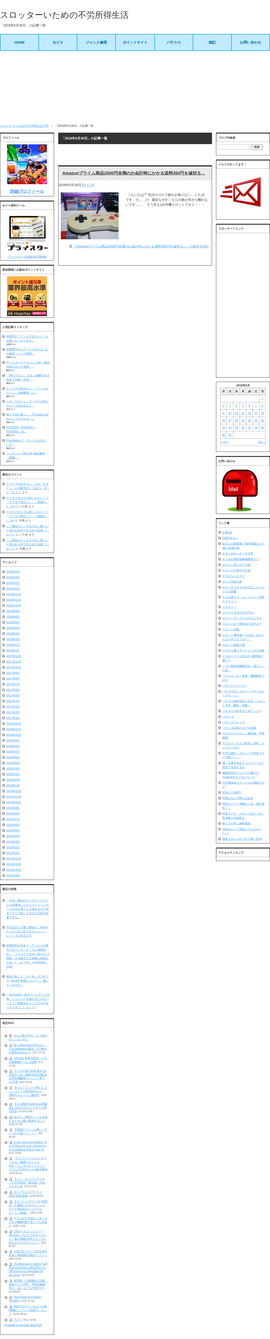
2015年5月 (13, 830)
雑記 (212, 42)
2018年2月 (13, 645)
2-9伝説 (227, 532)
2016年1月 (13, 785)
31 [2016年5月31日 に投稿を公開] (229, 435)
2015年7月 (13, 819)
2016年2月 (13, 780)
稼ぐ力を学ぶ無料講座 (236, 823)
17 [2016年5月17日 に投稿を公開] (229, 420)
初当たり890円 (231, 792)
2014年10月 (13, 869)
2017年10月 (13, 667)
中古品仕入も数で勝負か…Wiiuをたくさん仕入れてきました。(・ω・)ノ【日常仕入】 (27, 931)
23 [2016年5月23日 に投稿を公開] (223, 427)
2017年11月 (13, 661)
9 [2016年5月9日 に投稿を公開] (223, 413)
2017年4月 (13, 701)
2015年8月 (13, 813)
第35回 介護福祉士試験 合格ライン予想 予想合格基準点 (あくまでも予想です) (28, 1284)
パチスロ (174, 42)
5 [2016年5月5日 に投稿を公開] (243, 406)
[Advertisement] (135, 87)
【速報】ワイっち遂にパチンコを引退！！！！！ (28, 1131)
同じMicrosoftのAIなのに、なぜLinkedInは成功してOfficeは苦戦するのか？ (28, 1049)
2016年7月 (13, 751)
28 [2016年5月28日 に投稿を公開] (256, 427)
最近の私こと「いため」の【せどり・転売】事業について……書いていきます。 (27, 981)
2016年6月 (13, 757)
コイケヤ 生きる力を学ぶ (238, 612)
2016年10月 (13, 735)
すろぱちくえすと (233, 576)
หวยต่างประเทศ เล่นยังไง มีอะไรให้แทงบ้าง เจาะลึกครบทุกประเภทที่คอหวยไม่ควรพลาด (28, 1146)
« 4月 (224, 442)
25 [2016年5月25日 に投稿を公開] (236, 427)
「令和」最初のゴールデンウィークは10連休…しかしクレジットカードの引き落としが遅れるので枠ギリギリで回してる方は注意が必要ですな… (27, 909)
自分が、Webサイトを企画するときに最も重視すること (28, 1118)
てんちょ (15, 492)
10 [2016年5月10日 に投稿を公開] (229, 413)
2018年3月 (13, 639)
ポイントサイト (135, 42)
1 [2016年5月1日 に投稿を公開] (262, 398)
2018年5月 (13, 628)
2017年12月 (13, 656)
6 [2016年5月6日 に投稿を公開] (249, 406)
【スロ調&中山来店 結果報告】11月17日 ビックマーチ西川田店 (28, 1107)
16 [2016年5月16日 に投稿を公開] (223, 420)
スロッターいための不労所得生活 (64, 15)
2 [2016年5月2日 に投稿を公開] (223, 406)
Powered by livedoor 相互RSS (23, 1325)
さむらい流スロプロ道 (236, 564)
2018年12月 (13, 594)
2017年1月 (13, 718)
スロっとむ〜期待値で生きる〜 (242, 623)
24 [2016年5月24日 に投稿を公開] (229, 427)
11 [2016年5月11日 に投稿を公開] (236, 413)
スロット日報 (230, 629)
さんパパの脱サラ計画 (236, 570)
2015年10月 (13, 802)
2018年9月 (13, 611)
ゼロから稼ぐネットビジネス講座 (243, 650)
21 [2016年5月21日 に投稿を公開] (256, 420)
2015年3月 (13, 841)
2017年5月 (13, 695)
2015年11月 (13, 796)
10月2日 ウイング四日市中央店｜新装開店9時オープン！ (28, 1253)
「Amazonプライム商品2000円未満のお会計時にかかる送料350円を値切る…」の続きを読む (141, 246)
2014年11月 (13, 864)
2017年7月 (13, 684)
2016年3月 (13, 774)
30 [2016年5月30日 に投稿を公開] (223, 435)
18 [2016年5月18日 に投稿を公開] (236, 420)
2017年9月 (13, 673)
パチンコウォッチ (233, 722)
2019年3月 (13, 577)
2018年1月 (13, 650)
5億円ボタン (230, 538)
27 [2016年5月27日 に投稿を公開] (249, 427)
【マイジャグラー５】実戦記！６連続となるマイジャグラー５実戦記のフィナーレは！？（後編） (28, 1207)
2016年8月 (13, 746)
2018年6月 (13, 622)
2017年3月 (13, 706)
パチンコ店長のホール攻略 (239, 727)
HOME (19, 42)
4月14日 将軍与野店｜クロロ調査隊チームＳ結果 (28, 1060)
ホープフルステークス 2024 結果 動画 (25, 1193)
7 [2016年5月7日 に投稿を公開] (256, 406)
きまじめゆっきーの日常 (237, 553)
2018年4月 (13, 633)
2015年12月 (13, 791)
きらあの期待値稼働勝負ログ (240, 559)
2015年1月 (13, 853)
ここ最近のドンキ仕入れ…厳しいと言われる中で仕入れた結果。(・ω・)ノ (28, 530)
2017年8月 (13, 678)
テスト (18, 1319)
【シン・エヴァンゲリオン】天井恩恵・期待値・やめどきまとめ (27, 1182)
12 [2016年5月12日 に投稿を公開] (242, 413)
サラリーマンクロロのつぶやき (242, 618)
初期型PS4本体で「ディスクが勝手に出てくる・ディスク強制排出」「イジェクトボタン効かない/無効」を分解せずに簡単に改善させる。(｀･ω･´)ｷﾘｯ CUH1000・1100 (27, 956)
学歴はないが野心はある (237, 798)
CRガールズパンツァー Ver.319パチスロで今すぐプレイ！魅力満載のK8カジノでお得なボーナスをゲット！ (27, 1237)
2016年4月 (13, 768)
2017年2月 (13, 712)
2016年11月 (13, 729)
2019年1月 (13, 588)
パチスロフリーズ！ (235, 685)
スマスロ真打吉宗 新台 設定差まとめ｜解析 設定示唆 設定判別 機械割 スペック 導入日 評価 (28, 1076)
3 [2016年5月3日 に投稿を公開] (230, 406)
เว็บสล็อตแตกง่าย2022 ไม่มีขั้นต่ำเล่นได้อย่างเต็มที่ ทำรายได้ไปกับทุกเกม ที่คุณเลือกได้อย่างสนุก (28, 1269)
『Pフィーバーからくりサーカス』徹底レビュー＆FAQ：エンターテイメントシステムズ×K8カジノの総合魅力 (28, 1164)
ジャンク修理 (96, 42)
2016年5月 (13, 763)
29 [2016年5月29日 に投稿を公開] (262, 427)
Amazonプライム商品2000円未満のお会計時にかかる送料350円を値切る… (133, 173)
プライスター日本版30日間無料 (27, 256)
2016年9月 (13, 740)
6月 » (261, 442)
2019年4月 (13, 571)
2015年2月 (13, 847)
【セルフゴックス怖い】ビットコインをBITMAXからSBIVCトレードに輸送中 (28, 1091)
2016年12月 (13, 723)
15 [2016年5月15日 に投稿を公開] (262, 413)
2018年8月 (13, 616)
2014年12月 (13, 858)
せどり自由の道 (232, 581)
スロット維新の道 (233, 645)
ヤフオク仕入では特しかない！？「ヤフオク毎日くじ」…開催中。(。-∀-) (27, 502)
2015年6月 (13, 825)
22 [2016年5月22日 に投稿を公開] (262, 420)
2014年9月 (13, 875)
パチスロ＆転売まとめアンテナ (242, 711)
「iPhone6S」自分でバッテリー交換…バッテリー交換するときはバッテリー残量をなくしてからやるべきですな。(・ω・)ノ (28, 1001)
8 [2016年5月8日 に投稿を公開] (262, 406)
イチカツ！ (229, 607)
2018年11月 (13, 600)
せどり (58, 42)
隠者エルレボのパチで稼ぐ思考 (242, 839)
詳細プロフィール (27, 191)
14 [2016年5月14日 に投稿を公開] (256, 413)
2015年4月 (13, 836)
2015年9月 (13, 808)
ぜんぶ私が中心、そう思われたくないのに (28, 1037)
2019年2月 (13, 583)
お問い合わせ (250, 42)
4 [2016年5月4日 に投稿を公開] (236, 406)
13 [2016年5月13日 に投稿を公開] (249, 413)
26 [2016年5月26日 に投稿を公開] (242, 427)
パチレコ (228, 716)
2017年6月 (13, 690)
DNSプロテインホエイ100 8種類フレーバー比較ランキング (29, 1310)
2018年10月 (13, 605)
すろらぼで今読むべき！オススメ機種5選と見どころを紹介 (28, 1222)
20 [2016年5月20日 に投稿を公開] (249, 420)
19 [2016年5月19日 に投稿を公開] (242, 420)
